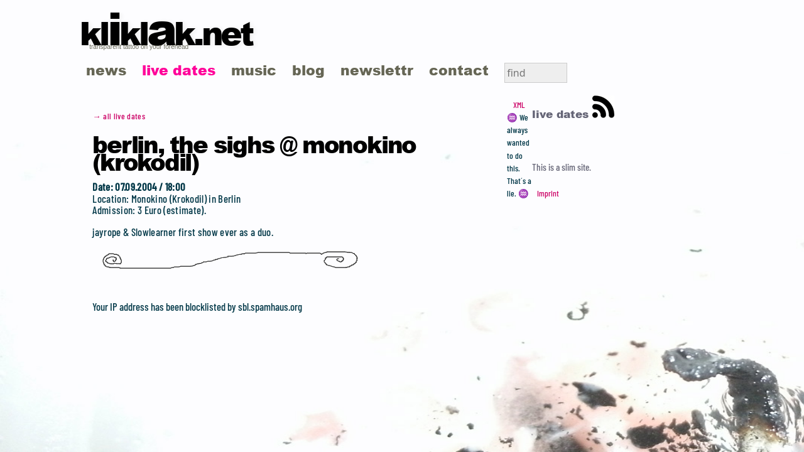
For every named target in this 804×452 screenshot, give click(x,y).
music (253, 70)
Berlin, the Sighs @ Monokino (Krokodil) (254, 152)
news (106, 70)
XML (518, 105)
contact (459, 70)
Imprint (548, 193)
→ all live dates (118, 116)
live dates (178, 70)
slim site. (576, 167)
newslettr (376, 70)
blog (308, 70)
